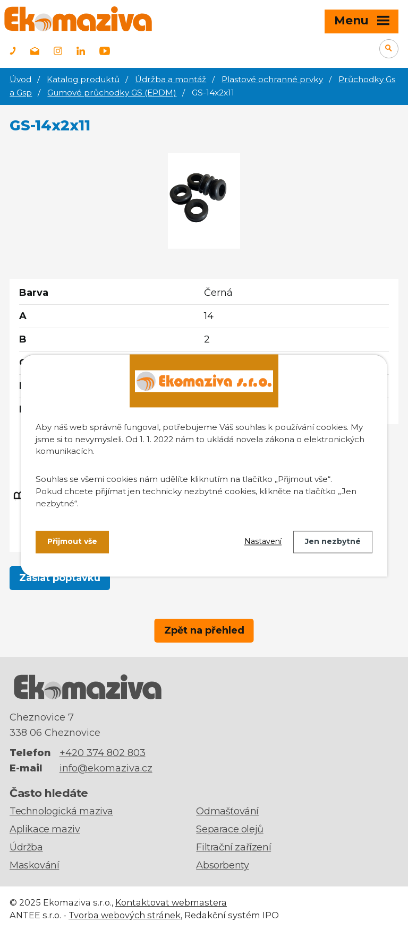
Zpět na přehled (204, 630)
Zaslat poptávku (59, 578)
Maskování (34, 865)
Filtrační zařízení (233, 847)
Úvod (20, 79)
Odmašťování (227, 811)
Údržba (26, 847)
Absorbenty (222, 865)
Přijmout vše (72, 542)
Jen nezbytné (333, 542)
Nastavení (263, 542)
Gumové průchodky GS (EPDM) (111, 92)
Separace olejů (229, 829)
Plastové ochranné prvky (272, 79)
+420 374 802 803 (103, 753)
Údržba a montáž (170, 79)
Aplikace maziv (45, 829)
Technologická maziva (61, 811)
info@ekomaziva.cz (106, 768)
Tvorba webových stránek (125, 915)
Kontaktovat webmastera (171, 902)
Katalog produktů (83, 79)
